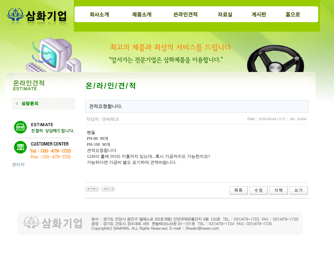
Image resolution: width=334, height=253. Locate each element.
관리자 (18, 164)
